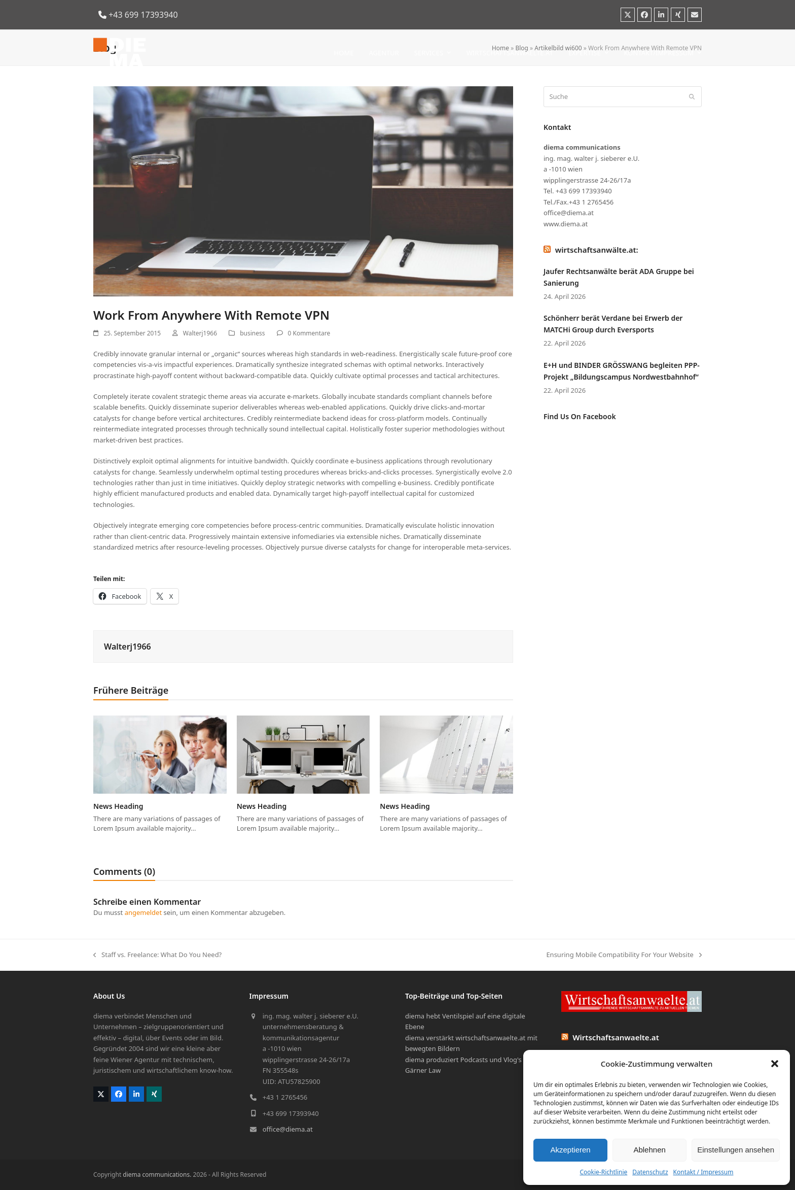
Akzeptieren (570, 1149)
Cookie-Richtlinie (603, 1172)
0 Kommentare (309, 333)
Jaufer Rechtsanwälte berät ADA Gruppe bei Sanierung (619, 277)
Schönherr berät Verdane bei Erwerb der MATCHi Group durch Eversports (613, 323)
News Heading (118, 806)
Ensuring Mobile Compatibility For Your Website (624, 955)
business (252, 333)
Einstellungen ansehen (735, 1149)
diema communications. (157, 1174)
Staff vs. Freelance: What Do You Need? (157, 955)
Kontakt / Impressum (703, 1172)
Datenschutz (650, 1172)
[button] (775, 1064)
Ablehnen (649, 1149)
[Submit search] (692, 97)
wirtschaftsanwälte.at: (596, 250)
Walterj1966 (200, 333)
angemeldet (143, 912)
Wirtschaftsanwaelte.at (615, 1037)
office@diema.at (288, 1129)
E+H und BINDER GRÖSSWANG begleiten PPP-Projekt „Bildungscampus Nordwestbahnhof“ (622, 371)
